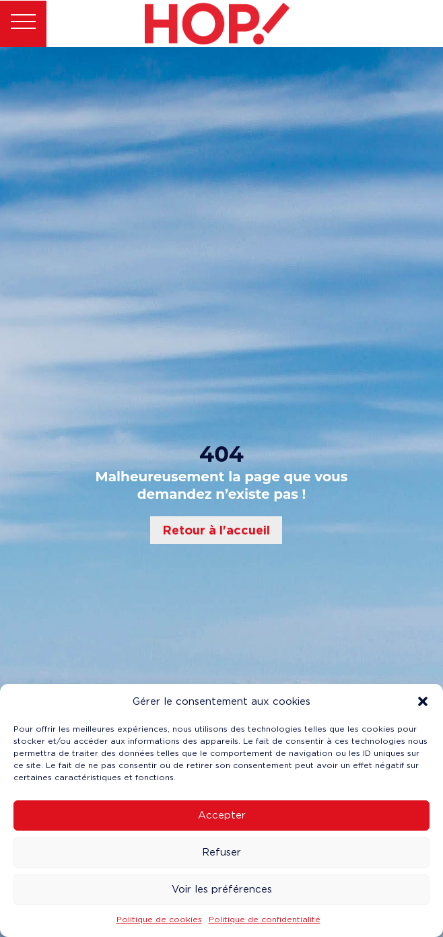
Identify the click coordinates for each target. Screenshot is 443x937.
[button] (423, 701)
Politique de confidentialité (264, 919)
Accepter (222, 815)
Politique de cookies (159, 919)
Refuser (221, 852)
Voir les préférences (222, 889)
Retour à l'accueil (216, 530)
